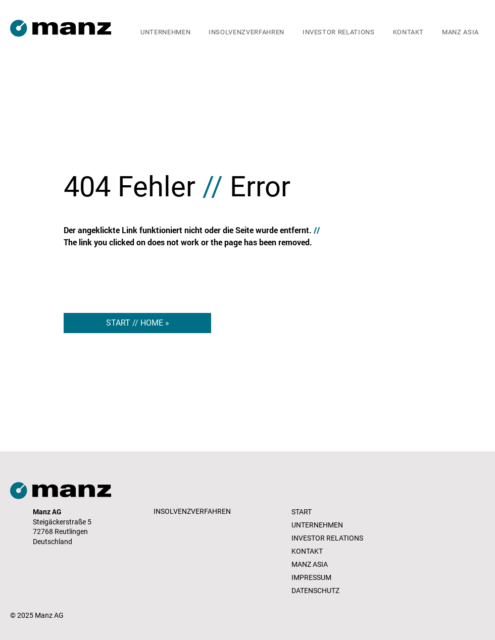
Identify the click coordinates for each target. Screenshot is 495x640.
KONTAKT (307, 551)
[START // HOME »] (137, 323)
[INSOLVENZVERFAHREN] (193, 511)
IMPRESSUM (311, 577)
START (301, 512)
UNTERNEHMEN (317, 525)
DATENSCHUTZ (315, 590)
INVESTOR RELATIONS (327, 538)
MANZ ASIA (309, 564)
